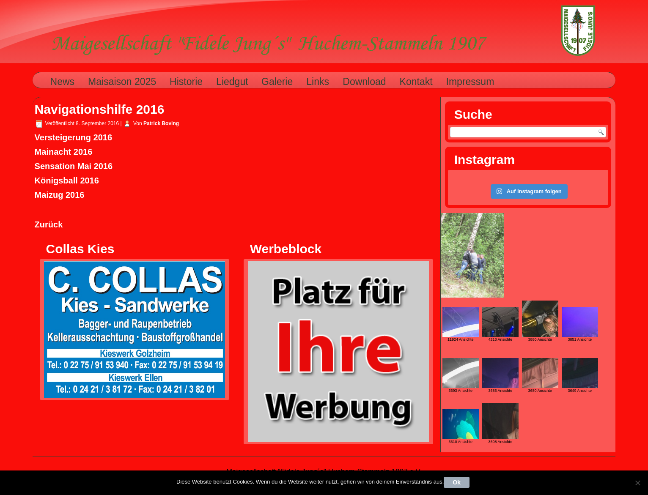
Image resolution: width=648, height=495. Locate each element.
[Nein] (637, 483)
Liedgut (232, 81)
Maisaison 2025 (122, 81)
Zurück (49, 224)
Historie (186, 81)
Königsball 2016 (67, 180)
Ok (457, 482)
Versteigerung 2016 (73, 137)
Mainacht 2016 (64, 151)
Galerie (277, 81)
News (62, 81)
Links (317, 81)
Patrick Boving (161, 123)
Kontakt (416, 81)
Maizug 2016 (60, 195)
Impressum (470, 81)
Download (364, 81)
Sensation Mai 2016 (74, 166)
